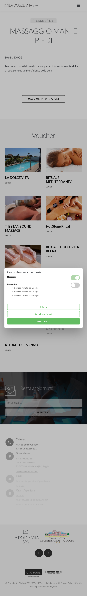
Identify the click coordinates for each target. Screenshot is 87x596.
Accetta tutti (43, 321)
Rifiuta (43, 306)
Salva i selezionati (43, 314)
